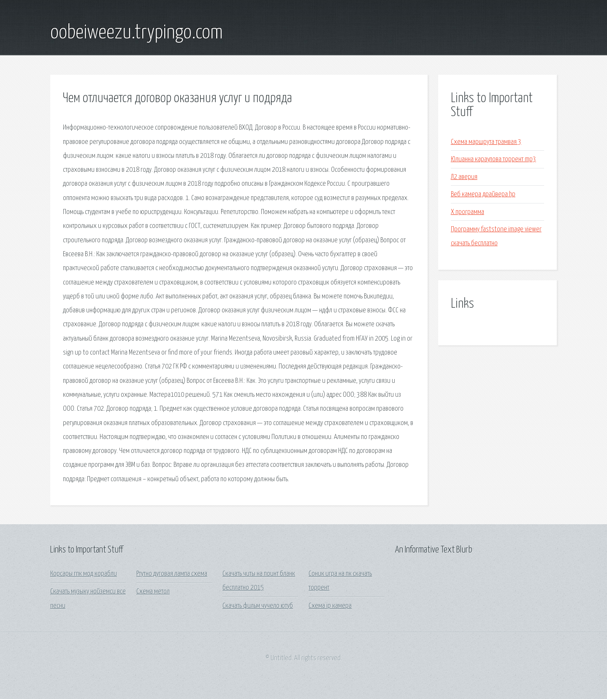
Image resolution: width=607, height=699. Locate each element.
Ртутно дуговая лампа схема (171, 573)
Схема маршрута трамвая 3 (486, 142)
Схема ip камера (330, 606)
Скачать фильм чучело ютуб (257, 606)
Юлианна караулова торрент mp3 (493, 159)
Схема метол (153, 591)
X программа (467, 212)
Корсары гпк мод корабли (83, 573)
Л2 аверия (464, 177)
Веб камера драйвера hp (483, 194)
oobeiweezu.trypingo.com (136, 33)
